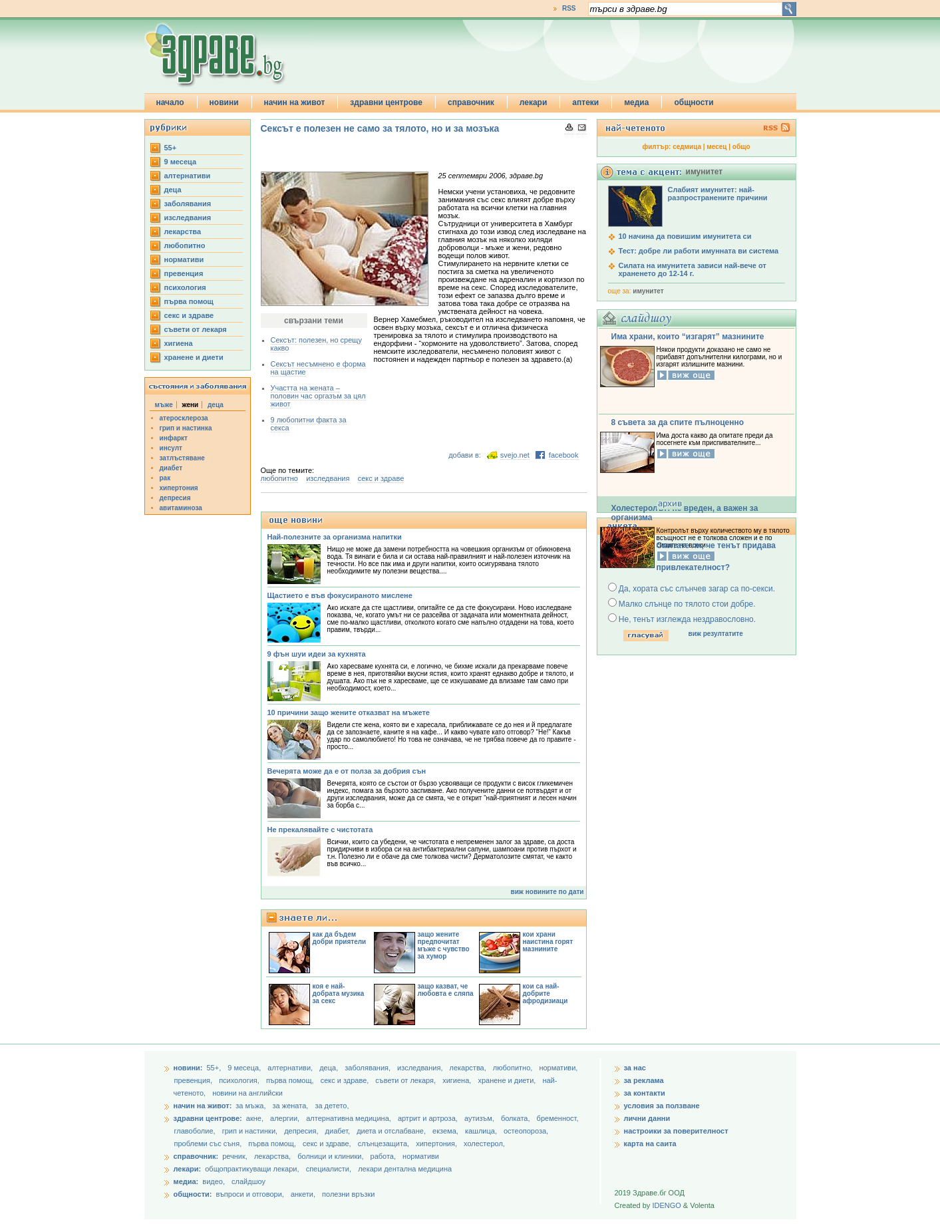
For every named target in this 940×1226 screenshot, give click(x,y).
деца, (329, 1068)
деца (173, 190)
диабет (171, 468)
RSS (569, 8)
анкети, (303, 1194)
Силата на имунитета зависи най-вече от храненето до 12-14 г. (692, 269)
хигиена (178, 343)
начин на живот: (203, 1106)
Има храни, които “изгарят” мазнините (687, 336)
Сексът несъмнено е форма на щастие (318, 368)
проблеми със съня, (209, 1144)
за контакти (644, 1093)
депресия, (302, 1131)
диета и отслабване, (392, 1131)
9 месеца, (245, 1068)
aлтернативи (187, 176)
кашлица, (482, 1131)
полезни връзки (348, 1194)
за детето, (332, 1106)
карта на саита (650, 1144)
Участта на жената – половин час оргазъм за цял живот (318, 396)
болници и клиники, (330, 1156)
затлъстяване (182, 458)
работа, (383, 1156)
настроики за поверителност (676, 1131)
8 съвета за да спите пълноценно (677, 422)
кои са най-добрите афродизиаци (545, 993)
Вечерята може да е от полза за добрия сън (346, 771)
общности (693, 102)
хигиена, (457, 1080)
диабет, (339, 1131)
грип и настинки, (251, 1131)
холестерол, (484, 1144)
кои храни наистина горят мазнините (548, 942)
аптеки (585, 102)
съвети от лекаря (195, 329)
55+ (170, 148)
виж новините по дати (547, 891)
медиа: (186, 1181)
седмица (687, 146)
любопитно (185, 245)
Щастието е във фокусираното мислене (339, 595)
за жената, (291, 1106)
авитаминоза (181, 508)
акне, (255, 1118)
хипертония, (437, 1144)
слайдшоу (248, 1181)
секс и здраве (189, 315)
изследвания (188, 218)
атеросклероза (184, 418)
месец (716, 146)
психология (185, 287)
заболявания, (368, 1068)
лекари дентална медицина (405, 1169)
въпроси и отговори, (249, 1194)
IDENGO (666, 1205)
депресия (175, 498)
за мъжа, (250, 1106)
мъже (164, 404)
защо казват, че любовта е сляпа (446, 990)
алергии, (285, 1118)
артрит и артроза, (429, 1118)
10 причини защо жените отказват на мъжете (348, 712)
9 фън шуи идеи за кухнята (316, 654)
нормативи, (558, 1068)
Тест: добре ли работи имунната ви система (699, 251)
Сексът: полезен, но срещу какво (317, 344)
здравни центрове (386, 102)
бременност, (558, 1118)
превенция (184, 273)
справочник (471, 102)
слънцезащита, (384, 1144)
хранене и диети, (508, 1080)
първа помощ (189, 301)
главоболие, (196, 1131)
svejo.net (515, 455)
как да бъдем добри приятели (340, 938)
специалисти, (328, 1169)
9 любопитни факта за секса (309, 424)
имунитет (648, 291)
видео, (213, 1181)
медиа (636, 102)
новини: (188, 1068)
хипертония (179, 488)
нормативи (184, 259)
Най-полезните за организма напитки (334, 537)
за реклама (644, 1080)
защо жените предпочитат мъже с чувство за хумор (444, 945)
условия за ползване (662, 1106)
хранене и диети (194, 357)
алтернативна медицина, (349, 1118)
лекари (534, 102)
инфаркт (174, 438)
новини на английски (247, 1093)
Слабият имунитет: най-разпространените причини (718, 194)
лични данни (647, 1118)
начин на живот (294, 102)
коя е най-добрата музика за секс (339, 993)
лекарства (183, 231)
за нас (635, 1068)
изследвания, (420, 1068)
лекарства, (469, 1068)
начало (170, 102)
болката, (516, 1118)
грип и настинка (186, 428)
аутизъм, (480, 1118)
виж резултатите (716, 633)
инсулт (171, 448)
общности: (193, 1194)
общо (741, 146)
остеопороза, (526, 1131)
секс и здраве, (346, 1080)
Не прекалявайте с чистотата (320, 830)
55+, (214, 1068)
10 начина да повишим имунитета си (685, 236)
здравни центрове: (208, 1118)
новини (224, 102)
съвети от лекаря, (406, 1080)
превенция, (194, 1080)
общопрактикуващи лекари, (252, 1169)
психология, (240, 1080)
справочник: (196, 1156)
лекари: (188, 1169)
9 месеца (180, 162)
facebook (564, 455)
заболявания (188, 204)
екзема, (446, 1131)
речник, (234, 1156)
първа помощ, (291, 1080)
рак (165, 478)
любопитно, (514, 1068)
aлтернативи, (291, 1068)
